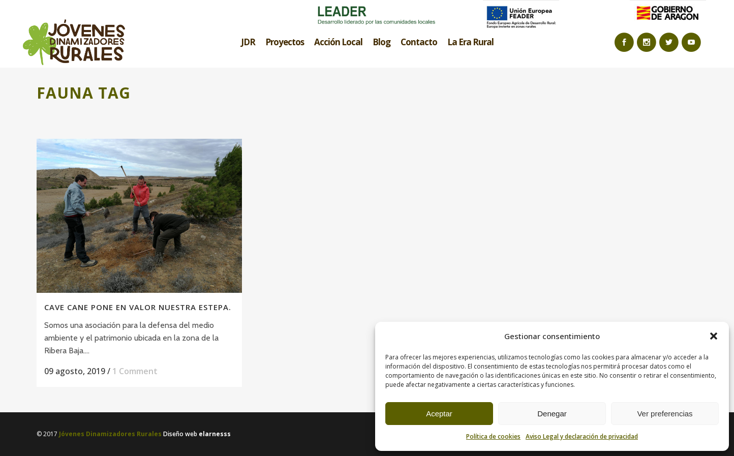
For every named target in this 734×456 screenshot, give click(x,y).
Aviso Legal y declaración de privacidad (582, 436)
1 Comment (135, 371)
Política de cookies (493, 436)
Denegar (552, 413)
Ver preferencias (664, 413)
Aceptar (439, 413)
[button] (714, 336)
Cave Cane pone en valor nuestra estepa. (137, 307)
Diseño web (197, 434)
